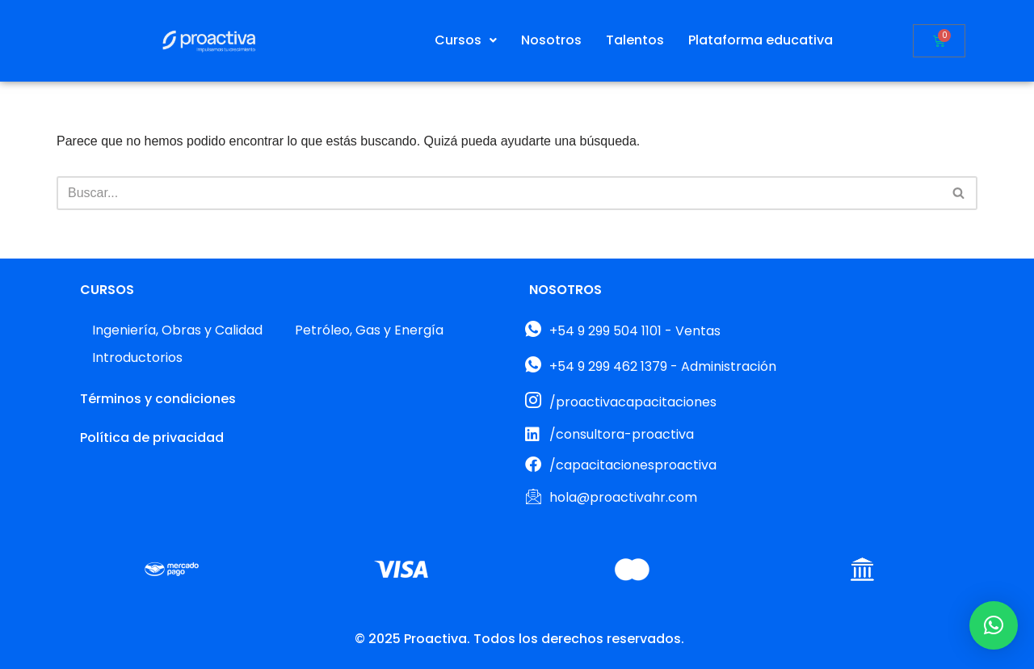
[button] (465, 40)
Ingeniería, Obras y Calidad (177, 330)
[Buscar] (499, 193)
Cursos (466, 40)
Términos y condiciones (158, 398)
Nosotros (551, 40)
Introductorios (137, 357)
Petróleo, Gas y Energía (369, 330)
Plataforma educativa (760, 40)
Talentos (635, 40)
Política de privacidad (152, 437)
